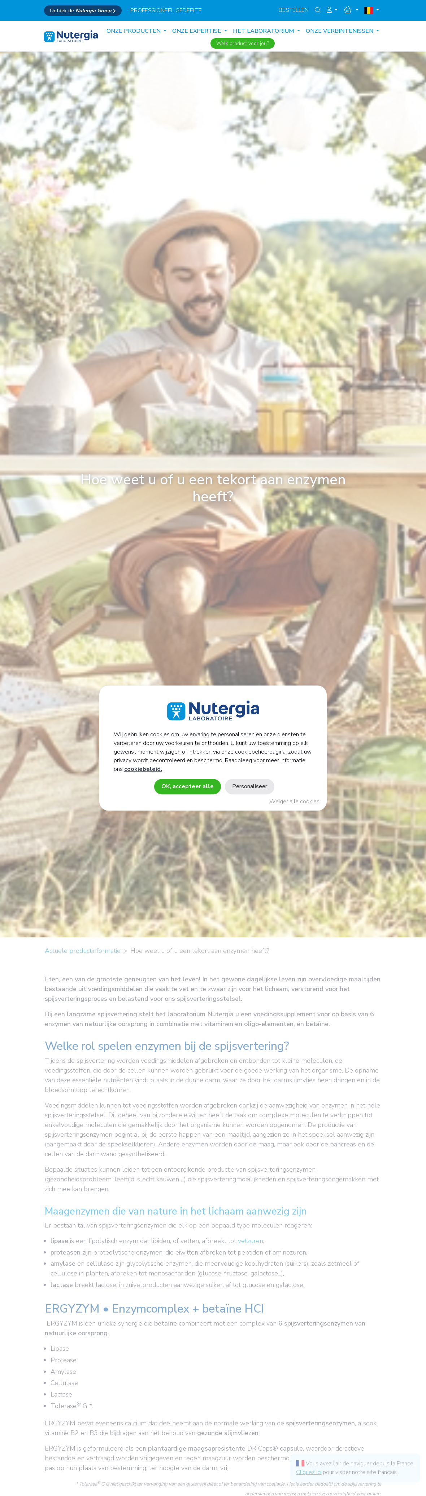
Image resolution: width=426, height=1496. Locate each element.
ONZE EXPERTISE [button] (197, 31)
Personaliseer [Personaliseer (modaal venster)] (249, 786)
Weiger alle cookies (294, 801)
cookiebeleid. (143, 769)
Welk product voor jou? (242, 43)
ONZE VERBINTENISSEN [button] (340, 31)
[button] (332, 10)
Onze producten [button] (134, 31)
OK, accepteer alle (187, 786)
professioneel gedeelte (166, 10)
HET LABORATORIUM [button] (264, 31)
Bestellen (294, 10)
